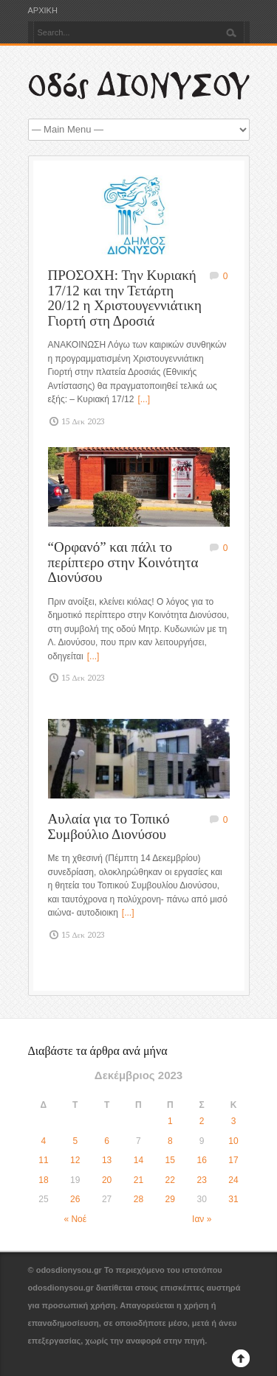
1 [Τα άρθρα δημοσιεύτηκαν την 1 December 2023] (170, 1121)
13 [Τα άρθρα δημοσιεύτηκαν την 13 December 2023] (107, 1160)
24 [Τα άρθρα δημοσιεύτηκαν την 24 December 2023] (233, 1180)
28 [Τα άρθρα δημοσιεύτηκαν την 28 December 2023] (138, 1199)
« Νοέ (75, 1219)
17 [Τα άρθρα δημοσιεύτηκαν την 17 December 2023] (233, 1160)
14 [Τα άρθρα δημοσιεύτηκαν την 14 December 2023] (138, 1160)
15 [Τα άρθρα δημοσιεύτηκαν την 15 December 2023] (170, 1160)
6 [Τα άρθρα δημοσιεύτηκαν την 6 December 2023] (106, 1141)
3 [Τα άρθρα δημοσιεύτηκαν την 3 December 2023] (233, 1121)
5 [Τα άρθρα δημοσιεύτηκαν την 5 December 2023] (75, 1141)
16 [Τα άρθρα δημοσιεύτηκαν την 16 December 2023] (201, 1160)
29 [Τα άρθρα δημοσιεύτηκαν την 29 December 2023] (170, 1199)
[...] (143, 399)
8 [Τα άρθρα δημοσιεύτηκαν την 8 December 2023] (170, 1141)
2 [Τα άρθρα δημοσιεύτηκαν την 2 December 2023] (202, 1121)
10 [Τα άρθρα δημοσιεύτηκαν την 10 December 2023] (233, 1141)
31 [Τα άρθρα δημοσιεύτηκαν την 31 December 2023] (233, 1199)
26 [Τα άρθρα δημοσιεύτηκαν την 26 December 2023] (75, 1199)
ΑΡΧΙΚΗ (43, 11)
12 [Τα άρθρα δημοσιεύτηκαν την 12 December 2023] (75, 1160)
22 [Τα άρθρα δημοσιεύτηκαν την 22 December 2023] (170, 1180)
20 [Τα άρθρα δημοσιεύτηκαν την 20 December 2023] (107, 1180)
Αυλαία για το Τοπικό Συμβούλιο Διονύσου (109, 826)
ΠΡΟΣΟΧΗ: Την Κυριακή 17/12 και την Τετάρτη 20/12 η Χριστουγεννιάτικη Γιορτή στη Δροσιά (125, 298)
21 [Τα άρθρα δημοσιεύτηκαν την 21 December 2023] (138, 1180)
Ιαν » (201, 1219)
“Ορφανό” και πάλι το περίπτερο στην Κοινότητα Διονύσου (123, 562)
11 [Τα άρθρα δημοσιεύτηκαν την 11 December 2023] (43, 1160)
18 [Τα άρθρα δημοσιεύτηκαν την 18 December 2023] (43, 1180)
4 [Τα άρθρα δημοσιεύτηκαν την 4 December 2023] (44, 1141)
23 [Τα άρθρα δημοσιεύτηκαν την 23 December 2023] (201, 1180)
